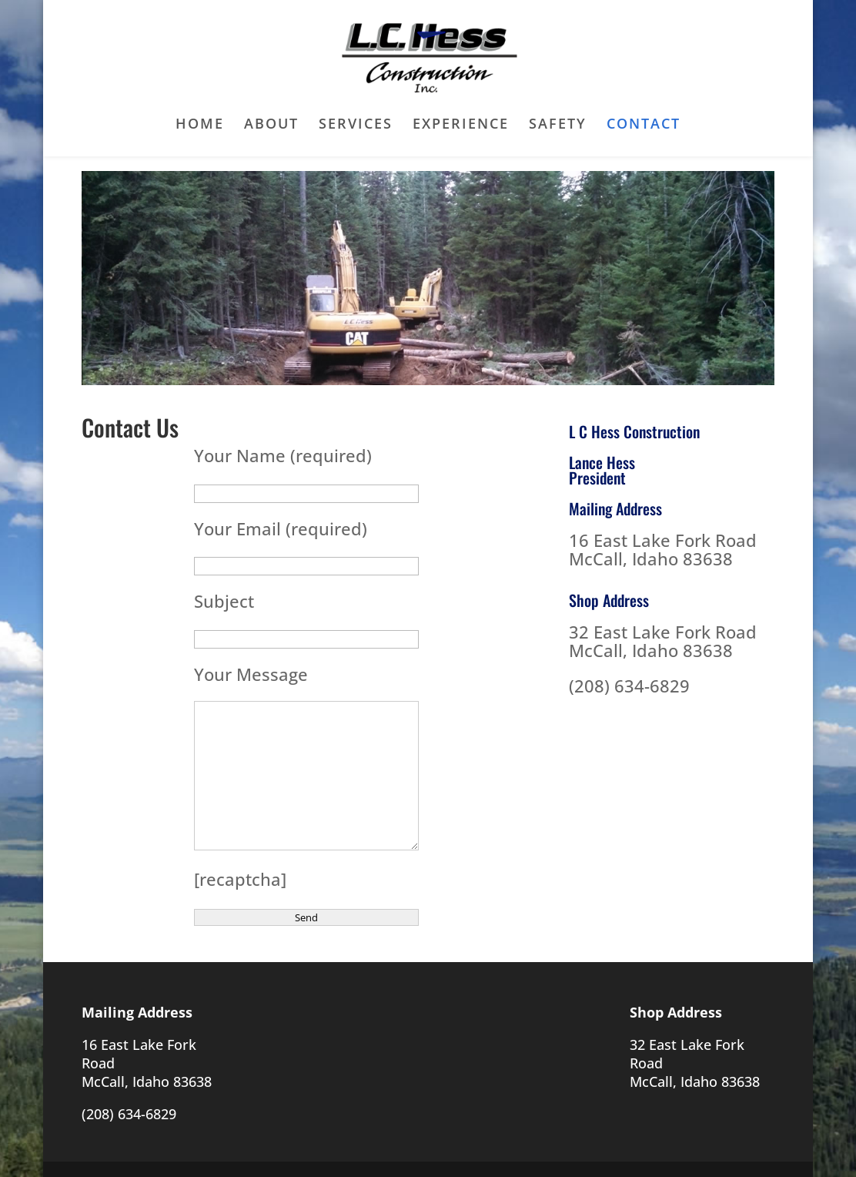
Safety (558, 125)
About (271, 125)
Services (356, 125)
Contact (643, 125)
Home (200, 125)
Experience (461, 125)
